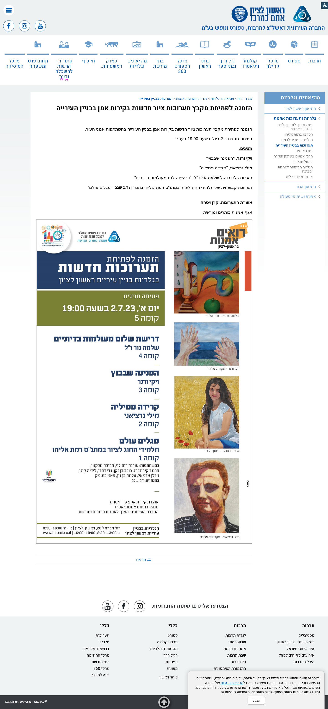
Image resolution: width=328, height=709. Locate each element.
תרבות (314, 60)
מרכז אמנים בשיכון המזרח (293, 156)
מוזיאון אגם (306, 187)
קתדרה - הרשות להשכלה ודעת (64, 68)
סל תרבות (238, 662)
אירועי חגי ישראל (300, 649)
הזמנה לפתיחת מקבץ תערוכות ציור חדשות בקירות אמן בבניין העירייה (154, 108)
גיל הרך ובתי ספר (227, 63)
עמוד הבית (245, 98)
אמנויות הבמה (235, 649)
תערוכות (102, 635)
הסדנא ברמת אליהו (299, 134)
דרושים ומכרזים (96, 649)
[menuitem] (314, 60)
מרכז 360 (101, 668)
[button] (8, 10)
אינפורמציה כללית (299, 177)
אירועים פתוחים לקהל (296, 655)
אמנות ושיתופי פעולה (298, 196)
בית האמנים (304, 151)
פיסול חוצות (304, 162)
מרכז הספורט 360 (182, 66)
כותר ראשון (205, 63)
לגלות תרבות (236, 635)
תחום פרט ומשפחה (38, 63)
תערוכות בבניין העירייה (155, 98)
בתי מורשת (160, 63)
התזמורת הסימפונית (230, 668)
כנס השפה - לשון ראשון (295, 642)
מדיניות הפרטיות (232, 682)
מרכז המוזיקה (98, 655)
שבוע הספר (237, 642)
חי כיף (88, 60)
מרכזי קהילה (272, 63)
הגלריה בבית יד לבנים (297, 140)
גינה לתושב (100, 675)
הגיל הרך (171, 655)
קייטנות (172, 662)
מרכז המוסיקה (14, 63)
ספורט (294, 60)
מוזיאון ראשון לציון (300, 109)
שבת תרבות (236, 655)
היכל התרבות (303, 662)
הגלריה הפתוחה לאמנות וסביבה (295, 169)
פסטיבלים (306, 635)
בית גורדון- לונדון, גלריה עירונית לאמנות (295, 127)
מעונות (172, 668)
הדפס (141, 560)
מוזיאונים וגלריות (137, 63)
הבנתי (256, 700)
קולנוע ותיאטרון (250, 63)
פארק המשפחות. (111, 63)
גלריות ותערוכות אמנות (191, 98)
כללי (173, 625)
